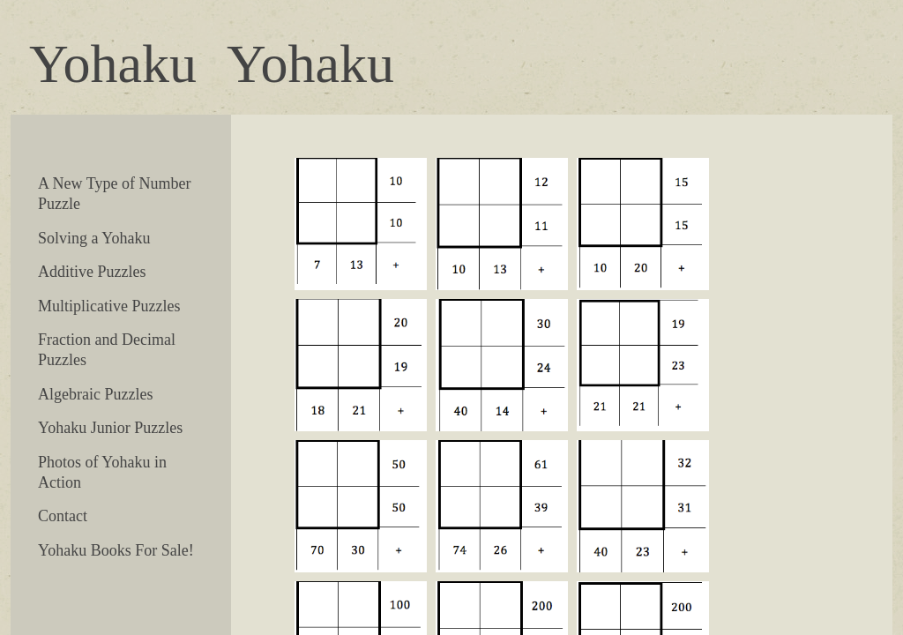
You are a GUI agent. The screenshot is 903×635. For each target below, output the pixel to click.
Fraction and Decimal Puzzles (106, 350)
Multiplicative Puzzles (109, 306)
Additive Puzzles (92, 271)
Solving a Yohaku (94, 238)
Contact (62, 516)
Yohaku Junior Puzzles (110, 428)
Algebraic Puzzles (95, 394)
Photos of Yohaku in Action (102, 472)
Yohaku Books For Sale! (116, 550)
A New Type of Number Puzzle (114, 194)
